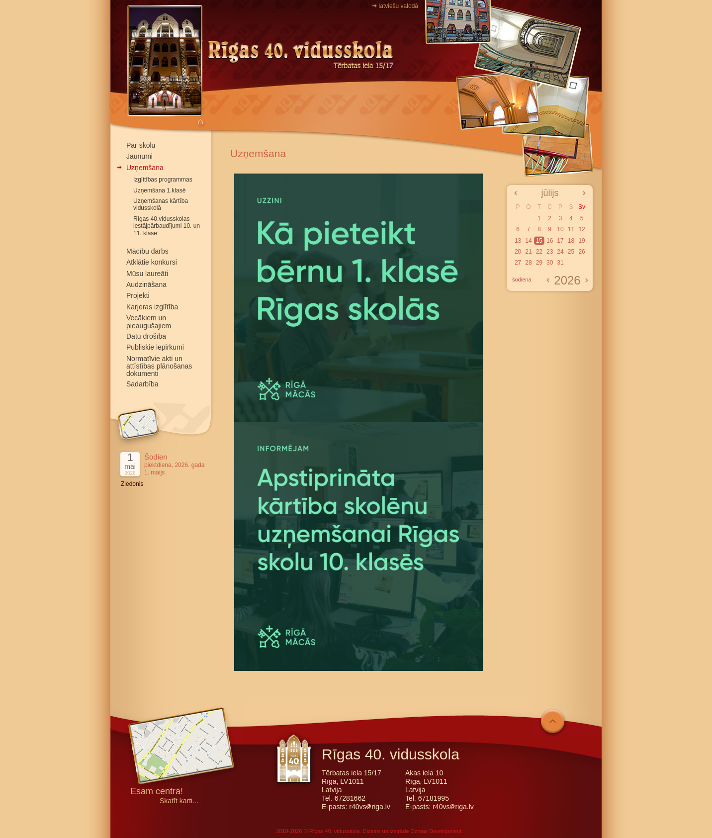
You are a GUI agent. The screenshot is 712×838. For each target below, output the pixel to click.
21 (528, 251)
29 (539, 262)
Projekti (138, 295)
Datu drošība (146, 336)
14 (528, 240)
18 (571, 240)
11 (571, 229)
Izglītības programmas (162, 179)
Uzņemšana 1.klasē (159, 190)
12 (581, 229)
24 (560, 251)
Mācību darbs (147, 251)
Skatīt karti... (179, 801)
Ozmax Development (435, 831)
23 (549, 251)
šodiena (522, 279)
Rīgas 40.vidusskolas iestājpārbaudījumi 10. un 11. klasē (166, 226)
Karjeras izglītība (152, 307)
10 (560, 229)
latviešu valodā (398, 5)
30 (549, 262)
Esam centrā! (156, 792)
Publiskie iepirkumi (155, 347)
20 (518, 251)
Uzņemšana (145, 168)
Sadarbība (142, 384)
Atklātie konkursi (151, 262)
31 (560, 262)
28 (528, 262)
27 (518, 262)
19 (581, 240)
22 (539, 251)
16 (549, 240)
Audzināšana (146, 284)
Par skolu (140, 145)
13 (518, 240)
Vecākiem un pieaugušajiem (148, 321)
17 (560, 240)
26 (581, 251)
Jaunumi (139, 156)
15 (539, 240)
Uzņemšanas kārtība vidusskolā (160, 204)
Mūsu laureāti (147, 274)
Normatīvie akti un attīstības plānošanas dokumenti (159, 366)
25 (571, 251)
